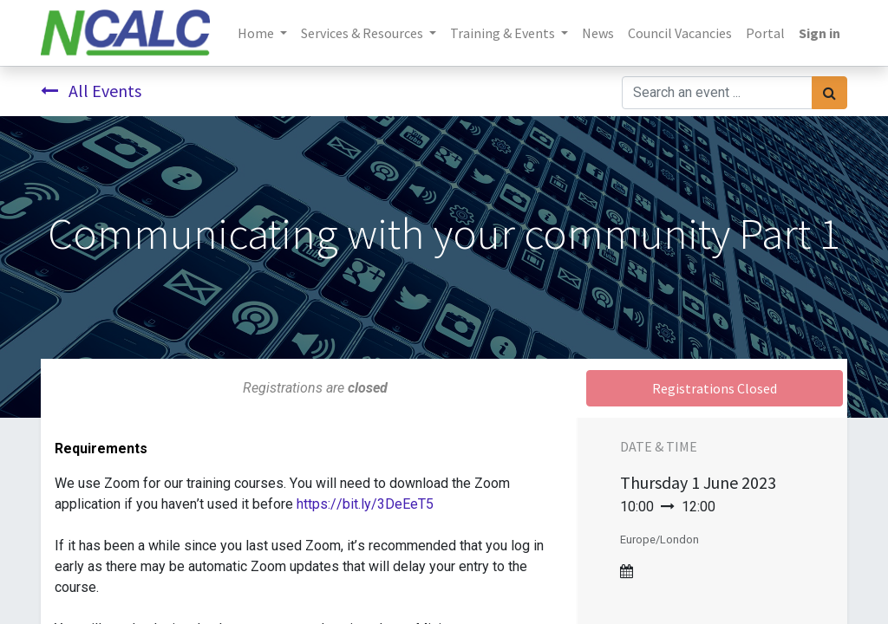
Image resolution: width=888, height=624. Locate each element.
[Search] (829, 92)
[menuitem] (598, 33)
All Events (91, 90)
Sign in (819, 33)
